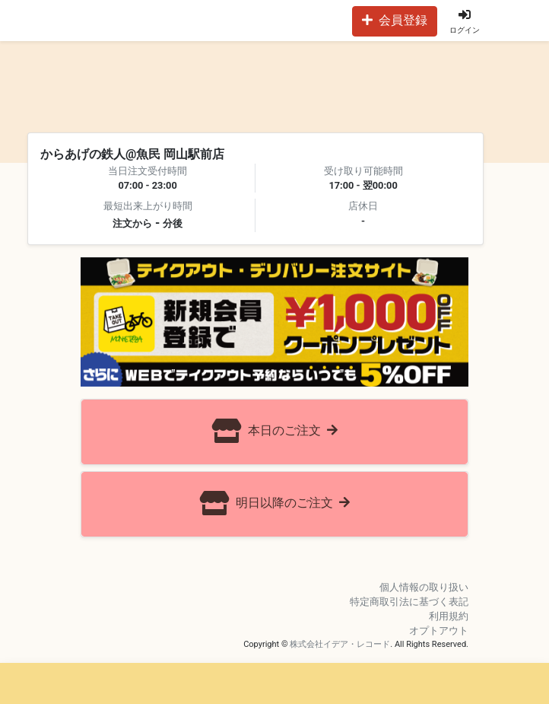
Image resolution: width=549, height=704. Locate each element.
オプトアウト (438, 630)
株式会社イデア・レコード (340, 644)
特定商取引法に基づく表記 (409, 601)
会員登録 (394, 20)
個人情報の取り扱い (423, 587)
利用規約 (448, 616)
